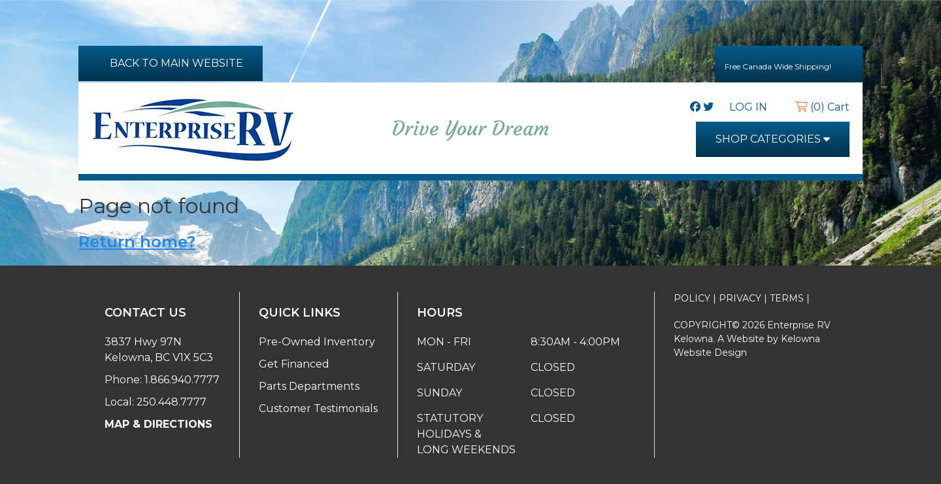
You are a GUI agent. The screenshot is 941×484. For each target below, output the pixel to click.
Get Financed (294, 364)
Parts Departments (309, 386)
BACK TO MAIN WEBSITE (170, 63)
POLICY (692, 298)
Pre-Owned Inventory (317, 342)
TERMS (787, 298)
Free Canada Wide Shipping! (789, 63)
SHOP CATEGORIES (773, 139)
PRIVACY (740, 298)
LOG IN (754, 107)
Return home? (136, 241)
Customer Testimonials (318, 408)
